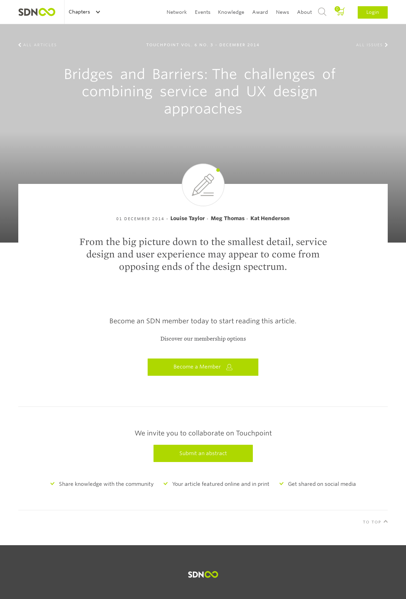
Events (202, 12)
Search (322, 12)
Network (177, 12)
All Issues (369, 44)
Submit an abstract (203, 453)
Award (260, 12)
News (282, 12)
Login (372, 12)
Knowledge (231, 12)
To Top (372, 522)
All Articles (40, 44)
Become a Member (203, 367)
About (304, 12)
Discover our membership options (203, 339)
